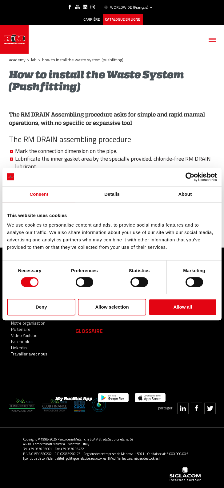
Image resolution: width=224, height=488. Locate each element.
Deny (41, 307)
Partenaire (20, 329)
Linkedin (19, 347)
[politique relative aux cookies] (86, 458)
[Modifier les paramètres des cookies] (134, 458)
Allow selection (112, 307)
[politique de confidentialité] (43, 458)
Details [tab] (112, 194)
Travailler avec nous (29, 354)
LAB (34, 59)
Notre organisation (28, 323)
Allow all (182, 307)
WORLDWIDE (127, 7)
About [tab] (185, 194)
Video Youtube (24, 335)
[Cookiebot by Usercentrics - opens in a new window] (190, 177)
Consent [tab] (39, 194)
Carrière (91, 19)
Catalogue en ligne (122, 19)
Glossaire (89, 330)
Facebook (20, 341)
